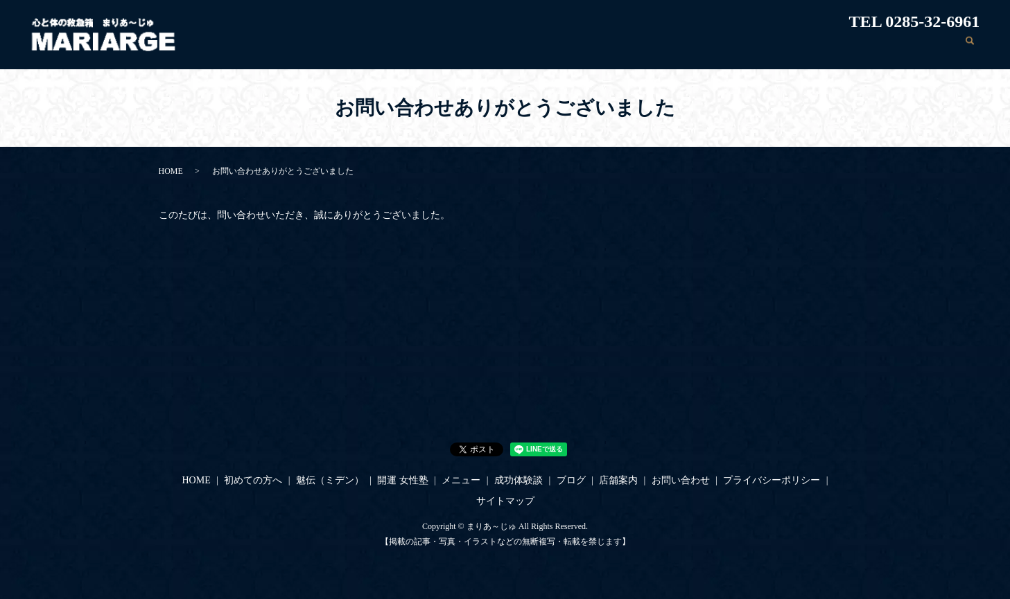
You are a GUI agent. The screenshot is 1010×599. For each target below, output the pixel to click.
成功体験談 (754, 47)
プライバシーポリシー (771, 480)
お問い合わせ (922, 47)
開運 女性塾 (635, 47)
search (969, 47)
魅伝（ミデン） (559, 47)
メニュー (695, 47)
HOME (422, 47)
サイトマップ (505, 501)
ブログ (808, 47)
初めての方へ (481, 47)
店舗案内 (858, 47)
